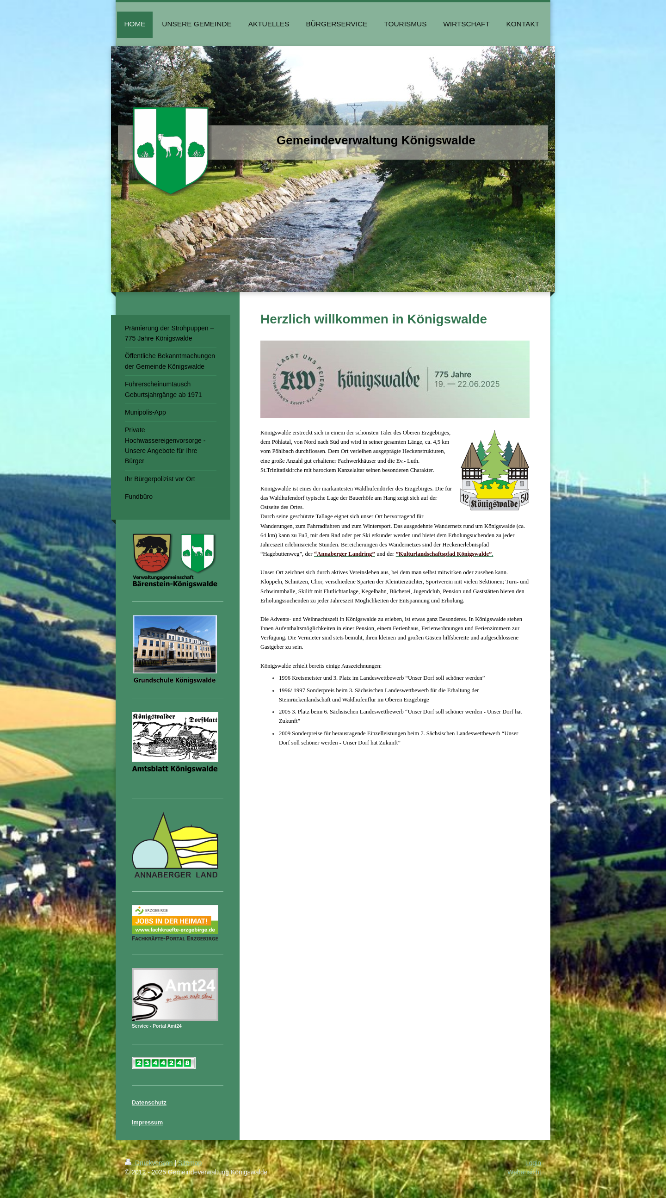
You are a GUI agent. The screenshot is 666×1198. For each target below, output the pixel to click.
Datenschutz (149, 1102)
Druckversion (149, 1163)
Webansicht (524, 1172)
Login (533, 1163)
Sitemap (190, 1163)
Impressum (147, 1122)
